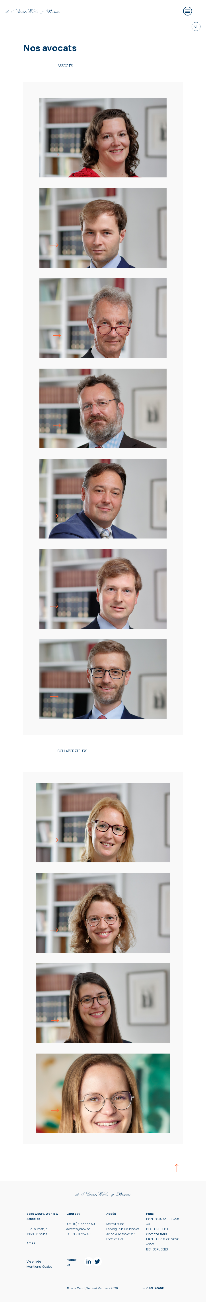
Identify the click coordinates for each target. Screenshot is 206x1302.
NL (196, 26)
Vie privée (34, 1261)
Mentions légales (39, 1266)
